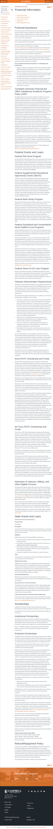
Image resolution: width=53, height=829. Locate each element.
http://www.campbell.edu (43, 49)
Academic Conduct (5, 67)
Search (48, 1)
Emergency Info (31, 819)
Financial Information (6, 34)
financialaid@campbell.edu (21, 47)
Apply (17, 779)
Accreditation (4, 23)
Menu (4, 1)
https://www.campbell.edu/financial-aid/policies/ (27, 148)
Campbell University (26, 1)
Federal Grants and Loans (23, 17)
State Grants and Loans (22, 19)
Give (36, 779)
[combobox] (39, 4)
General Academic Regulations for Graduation (5, 41)
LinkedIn (34, 791)
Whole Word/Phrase (5, 12)
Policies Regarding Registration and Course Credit (5, 52)
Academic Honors (5, 59)
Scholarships (20, 21)
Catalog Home (4, 17)
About (29, 805)
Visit (27, 779)
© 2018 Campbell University (12, 817)
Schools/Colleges (5, 79)
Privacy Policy (8, 819)
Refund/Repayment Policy (23, 22)
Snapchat (44, 791)
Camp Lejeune (8, 804)
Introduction (4, 19)
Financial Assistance (22, 15)
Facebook (28, 791)
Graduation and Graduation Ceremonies (5, 47)
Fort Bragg (7, 807)
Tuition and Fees (5, 32)
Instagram (38, 791)
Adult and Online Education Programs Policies (6, 82)
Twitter (31, 791)
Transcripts (4, 56)
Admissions (4, 25)
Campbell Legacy (5, 21)
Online (6, 812)
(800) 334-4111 (8, 798)
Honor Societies (5, 69)
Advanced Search (5, 14)
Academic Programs (6, 27)
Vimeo (41, 791)
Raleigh (6, 810)
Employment (30, 808)
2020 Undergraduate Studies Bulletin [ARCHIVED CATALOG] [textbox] (38, 4)
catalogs (10, 827)
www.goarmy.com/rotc (36, 373)
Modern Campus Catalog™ (39, 827)
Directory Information (6, 86)
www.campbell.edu (19, 496)
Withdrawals (4, 65)
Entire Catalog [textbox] (4, 8)
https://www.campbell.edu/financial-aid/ (25, 600)
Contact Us (30, 803)
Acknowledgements (6, 89)
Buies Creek (8, 802)
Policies (28, 817)
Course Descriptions (6, 29)
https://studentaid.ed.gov (25, 265)
